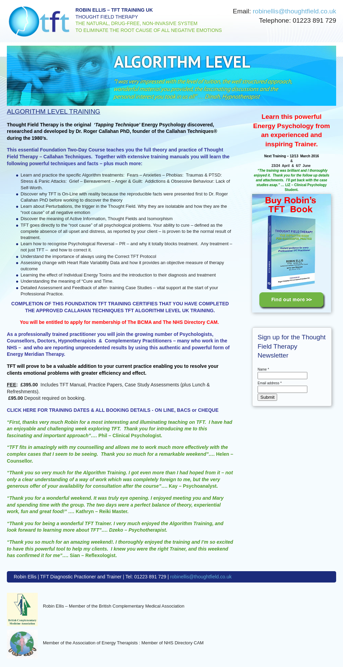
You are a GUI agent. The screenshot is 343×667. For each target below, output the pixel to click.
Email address (270, 383)
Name (263, 369)
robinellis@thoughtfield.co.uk (294, 11)
